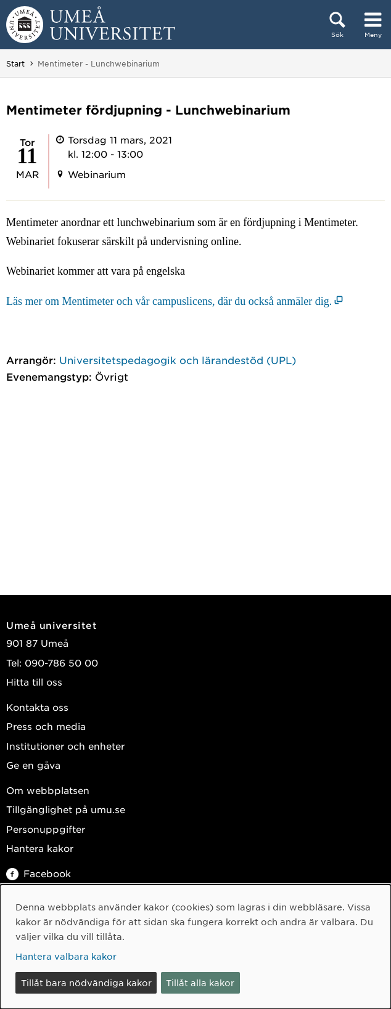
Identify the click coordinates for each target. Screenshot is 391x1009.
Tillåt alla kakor (200, 982)
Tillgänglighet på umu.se (65, 809)
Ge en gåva (33, 765)
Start (15, 63)
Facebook (38, 873)
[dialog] (195, 947)
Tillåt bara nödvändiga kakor (86, 982)
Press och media (46, 726)
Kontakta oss (37, 707)
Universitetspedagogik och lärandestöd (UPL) (177, 360)
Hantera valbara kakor (66, 956)
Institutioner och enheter (65, 746)
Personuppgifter (45, 829)
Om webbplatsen (47, 790)
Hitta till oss (34, 681)
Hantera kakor (39, 848)
